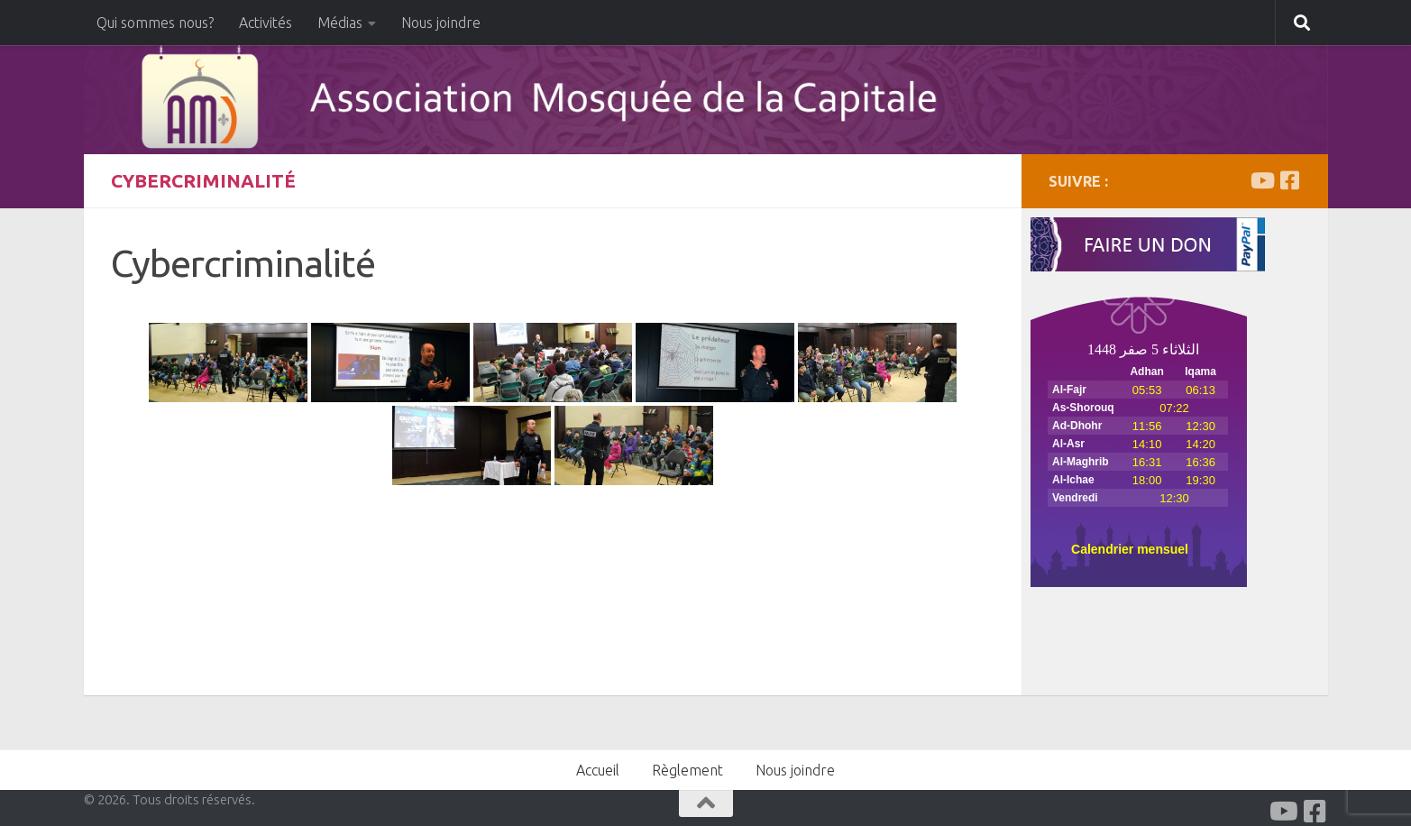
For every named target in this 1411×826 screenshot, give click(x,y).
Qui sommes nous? (155, 22)
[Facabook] (1290, 180)
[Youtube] (1261, 180)
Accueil (597, 770)
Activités (265, 22)
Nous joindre (441, 22)
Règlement (687, 770)
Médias (339, 22)
